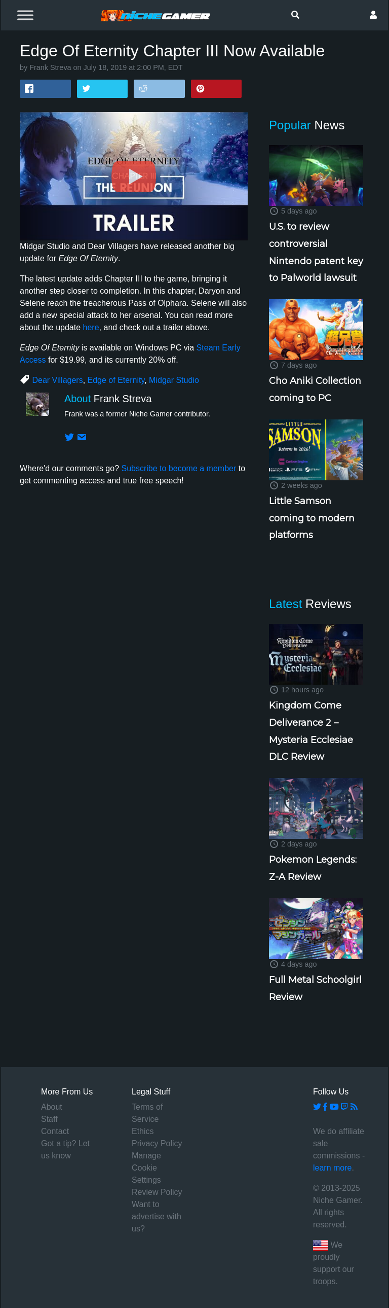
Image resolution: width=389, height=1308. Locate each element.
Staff (49, 1119)
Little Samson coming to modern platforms (312, 518)
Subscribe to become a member (178, 468)
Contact (55, 1131)
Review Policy (157, 1192)
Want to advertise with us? (156, 1216)
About (51, 1107)
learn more (332, 1167)
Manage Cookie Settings (146, 1167)
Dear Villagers (57, 380)
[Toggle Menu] (25, 15)
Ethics (143, 1131)
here (91, 327)
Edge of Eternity (116, 380)
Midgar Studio (174, 380)
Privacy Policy (157, 1143)
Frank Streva (50, 67)
